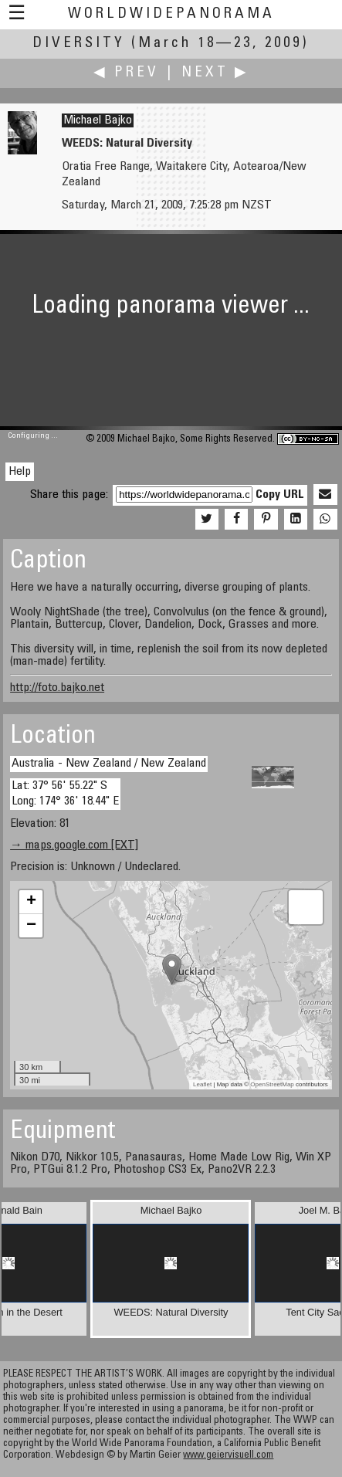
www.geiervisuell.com (228, 1456)
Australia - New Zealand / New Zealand (109, 763)
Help (19, 472)
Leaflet (202, 1084)
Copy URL (280, 495)
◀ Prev (126, 73)
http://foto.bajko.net (57, 688)
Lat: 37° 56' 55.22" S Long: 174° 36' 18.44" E (65, 793)
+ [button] (31, 901)
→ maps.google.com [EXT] (74, 845)
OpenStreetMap (271, 1084)
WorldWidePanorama (171, 14)
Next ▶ (215, 73)
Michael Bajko (97, 120)
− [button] (31, 925)
